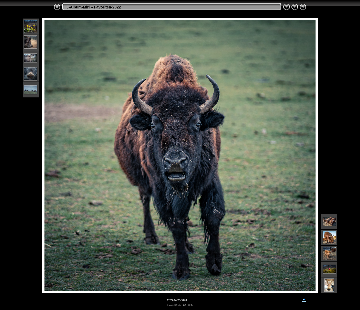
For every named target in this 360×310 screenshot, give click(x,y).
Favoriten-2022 (107, 7)
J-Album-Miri (78, 7)
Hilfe (190, 305)
